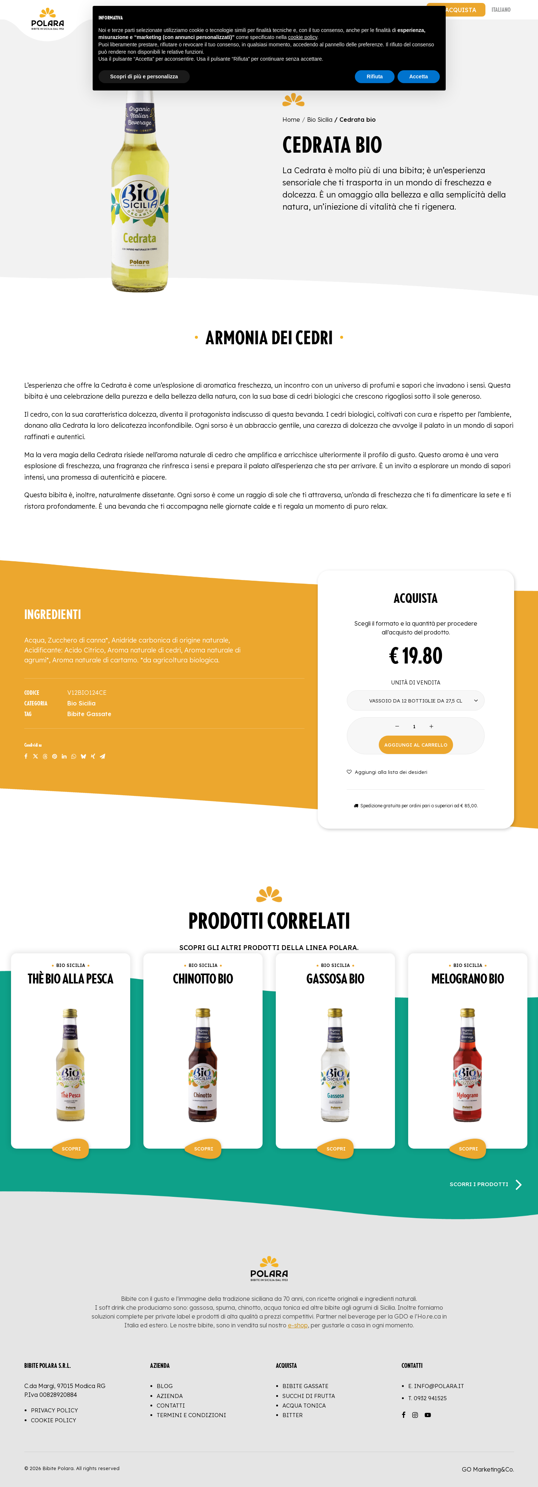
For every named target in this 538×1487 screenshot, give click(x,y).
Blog (165, 1386)
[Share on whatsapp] (74, 756)
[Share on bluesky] (83, 756)
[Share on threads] (45, 756)
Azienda (170, 1395)
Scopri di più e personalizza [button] (144, 76)
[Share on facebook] (26, 756)
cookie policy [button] (302, 37)
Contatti (171, 1405)
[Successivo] (518, 1184)
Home (291, 119)
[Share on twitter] (35, 756)
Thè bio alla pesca (71, 979)
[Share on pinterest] (54, 756)
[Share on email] (102, 756)
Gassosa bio (335, 979)
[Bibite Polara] (31, 9)
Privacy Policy (54, 1410)
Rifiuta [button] (375, 76)
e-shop (298, 1325)
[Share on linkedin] (64, 756)
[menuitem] (456, 9)
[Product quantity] (414, 727)
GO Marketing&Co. (488, 1469)
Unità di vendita (415, 682)
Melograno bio (467, 979)
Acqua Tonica (304, 1405)
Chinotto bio (203, 979)
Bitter (292, 1415)
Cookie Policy (53, 1420)
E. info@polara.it (436, 1386)
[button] (140, 178)
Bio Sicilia (319, 119)
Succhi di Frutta (308, 1395)
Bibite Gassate (89, 714)
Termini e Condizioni (191, 1415)
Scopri (71, 1149)
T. (427, 1398)
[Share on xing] (93, 756)
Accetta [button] (418, 76)
